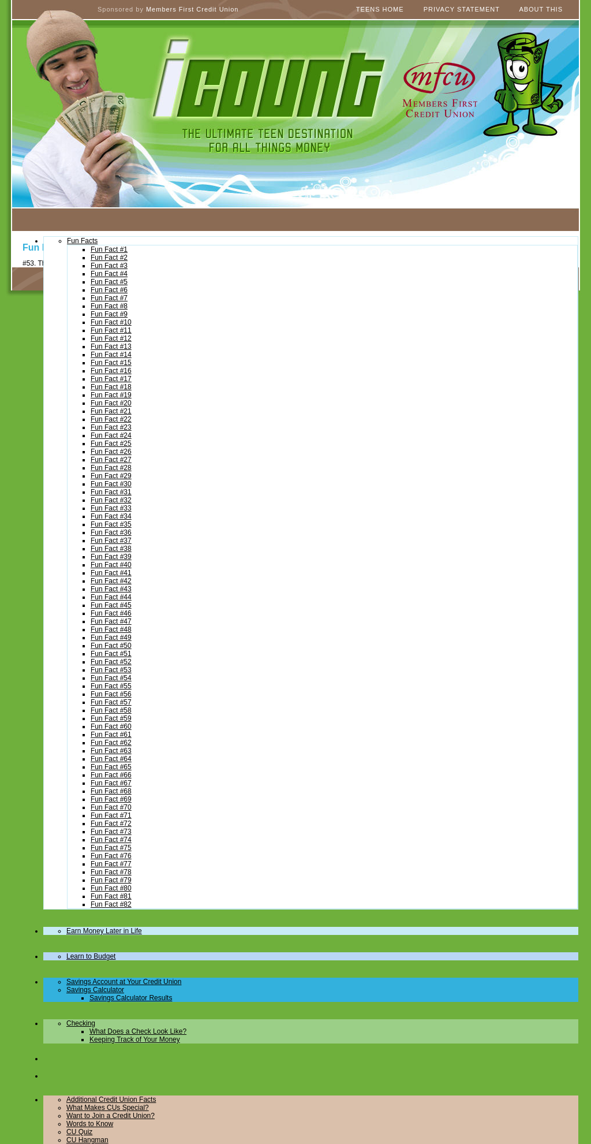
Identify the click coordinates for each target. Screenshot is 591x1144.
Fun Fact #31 (111, 492)
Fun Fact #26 (111, 452)
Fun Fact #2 (109, 258)
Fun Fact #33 (111, 508)
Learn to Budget (90, 956)
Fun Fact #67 (111, 783)
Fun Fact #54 (111, 678)
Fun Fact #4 (109, 274)
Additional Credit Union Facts (111, 1099)
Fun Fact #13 (111, 346)
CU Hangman (87, 1140)
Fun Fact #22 (111, 419)
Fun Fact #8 (109, 306)
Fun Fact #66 (111, 775)
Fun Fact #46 (111, 613)
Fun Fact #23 (111, 427)
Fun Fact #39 (111, 557)
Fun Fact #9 (109, 314)
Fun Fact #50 (111, 646)
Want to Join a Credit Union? (110, 1116)
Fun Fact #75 (111, 848)
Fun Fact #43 (111, 589)
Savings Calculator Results (130, 998)
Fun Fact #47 (111, 621)
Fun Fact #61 (111, 735)
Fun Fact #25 (111, 443)
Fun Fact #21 (111, 411)
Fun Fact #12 (111, 338)
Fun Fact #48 (111, 629)
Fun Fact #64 (111, 759)
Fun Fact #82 (111, 904)
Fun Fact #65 (111, 767)
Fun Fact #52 (111, 662)
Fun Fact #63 (111, 751)
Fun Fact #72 (111, 823)
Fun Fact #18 (111, 387)
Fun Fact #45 (111, 605)
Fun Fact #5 (109, 282)
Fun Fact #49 (111, 638)
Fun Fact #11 (111, 330)
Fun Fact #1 (109, 249)
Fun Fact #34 (111, 516)
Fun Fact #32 (111, 500)
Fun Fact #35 (111, 524)
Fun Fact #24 (111, 435)
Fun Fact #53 (111, 670)
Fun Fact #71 (111, 815)
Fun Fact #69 (111, 799)
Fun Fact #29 (111, 476)
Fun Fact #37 (111, 540)
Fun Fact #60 (111, 726)
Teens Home (380, 9)
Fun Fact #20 (111, 403)
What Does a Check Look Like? (137, 1031)
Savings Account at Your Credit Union (123, 982)
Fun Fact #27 (111, 460)
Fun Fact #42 (111, 581)
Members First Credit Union (192, 9)
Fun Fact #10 (111, 322)
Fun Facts (82, 241)
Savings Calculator (95, 990)
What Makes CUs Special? (107, 1108)
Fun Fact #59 (111, 718)
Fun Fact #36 (111, 532)
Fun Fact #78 (111, 872)
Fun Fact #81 (111, 896)
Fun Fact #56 (111, 694)
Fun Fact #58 (111, 710)
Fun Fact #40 (111, 565)
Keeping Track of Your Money (134, 1039)
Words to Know (89, 1124)
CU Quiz (79, 1132)
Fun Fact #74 (111, 840)
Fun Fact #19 (111, 395)
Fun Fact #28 (111, 468)
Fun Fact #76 (111, 856)
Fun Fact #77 (111, 864)
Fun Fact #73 (111, 832)
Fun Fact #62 (111, 743)
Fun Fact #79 (111, 880)
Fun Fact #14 (111, 355)
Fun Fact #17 (111, 379)
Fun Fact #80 (111, 888)
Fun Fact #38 (111, 549)
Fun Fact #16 (111, 371)
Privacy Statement (462, 9)
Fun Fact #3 (109, 266)
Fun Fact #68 (111, 791)
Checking (80, 1023)
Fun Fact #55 (111, 686)
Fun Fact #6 (109, 290)
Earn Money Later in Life (104, 931)
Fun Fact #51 (111, 654)
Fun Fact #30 (111, 484)
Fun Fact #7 (109, 298)
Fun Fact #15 (111, 363)
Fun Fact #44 (111, 597)
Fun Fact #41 (111, 573)
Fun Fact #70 (111, 807)
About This (541, 9)
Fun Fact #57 (111, 702)
